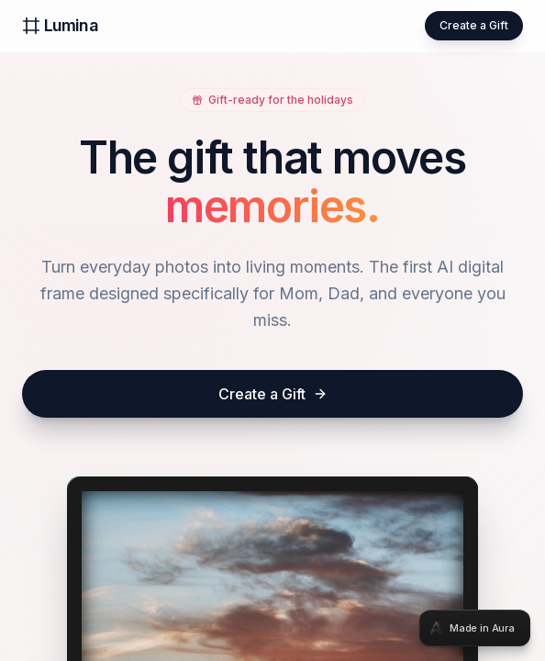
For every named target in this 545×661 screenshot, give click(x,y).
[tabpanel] (272, 330)
